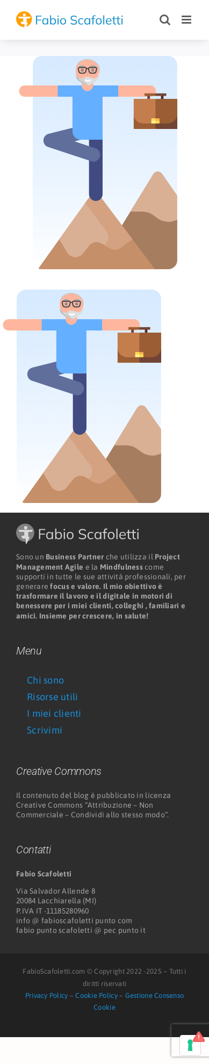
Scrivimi (44, 730)
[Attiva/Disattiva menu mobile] (187, 19)
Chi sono (45, 680)
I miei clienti (54, 713)
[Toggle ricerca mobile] (165, 19)
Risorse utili (52, 696)
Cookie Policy (96, 995)
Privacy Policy (46, 995)
